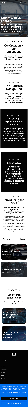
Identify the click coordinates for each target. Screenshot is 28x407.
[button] (24, 3)
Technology (3, 360)
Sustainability (4, 369)
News (2, 375)
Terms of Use (3, 382)
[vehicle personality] (7, 254)
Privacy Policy (3, 383)
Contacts (3, 378)
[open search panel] (20, 3)
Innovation (3, 363)
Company (3, 366)
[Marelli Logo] (3, 3)
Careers (3, 372)
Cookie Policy (11, 392)
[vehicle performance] (7, 272)
